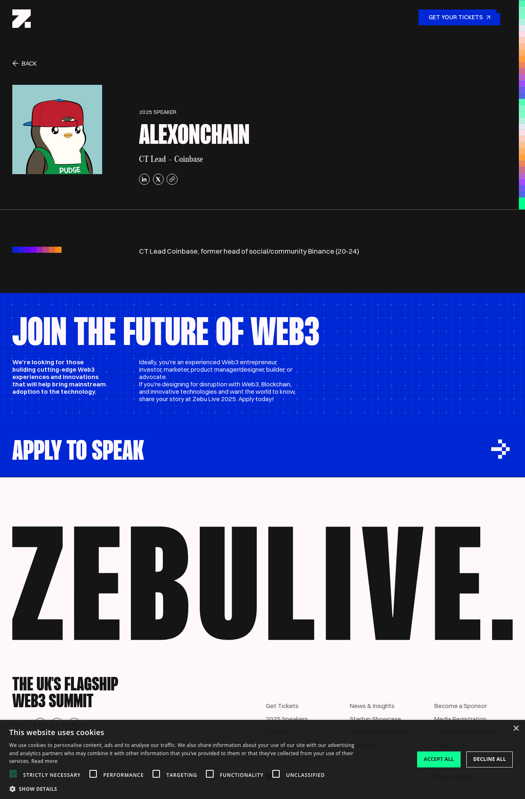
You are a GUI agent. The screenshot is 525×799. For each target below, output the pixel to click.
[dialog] (262, 759)
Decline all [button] (489, 759)
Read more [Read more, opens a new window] (44, 761)
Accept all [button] (439, 759)
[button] (186, 789)
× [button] (516, 729)
